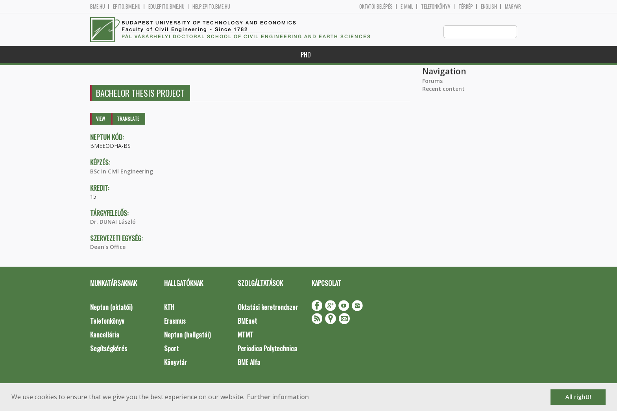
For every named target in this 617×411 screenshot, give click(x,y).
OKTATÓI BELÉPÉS (376, 6)
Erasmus (175, 321)
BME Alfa (249, 362)
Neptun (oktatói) (111, 307)
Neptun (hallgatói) (187, 335)
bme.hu (97, 6)
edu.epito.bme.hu (166, 6)
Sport (171, 349)
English (489, 6)
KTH (169, 307)
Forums (432, 81)
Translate (128, 119)
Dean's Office (108, 247)
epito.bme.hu (126, 6)
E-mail (407, 6)
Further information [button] (278, 397)
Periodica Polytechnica (267, 349)
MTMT (245, 335)
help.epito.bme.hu (211, 6)
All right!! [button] (578, 396)
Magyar (513, 6)
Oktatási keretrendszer (268, 307)
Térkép (465, 6)
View (100, 119)
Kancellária (104, 335)
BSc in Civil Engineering (121, 171)
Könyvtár (175, 362)
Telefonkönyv (436, 6)
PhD (306, 55)
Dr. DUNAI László (113, 222)
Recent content (443, 89)
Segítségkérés (108, 349)
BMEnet (247, 321)
